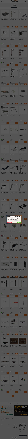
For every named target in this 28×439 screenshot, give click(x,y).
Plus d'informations (10, 220)
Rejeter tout (9, 222)
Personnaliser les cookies (17, 220)
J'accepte (19, 222)
